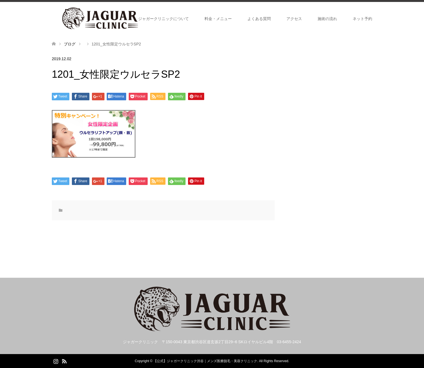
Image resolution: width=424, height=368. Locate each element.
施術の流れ (327, 18)
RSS (64, 360)
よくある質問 (259, 18)
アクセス (294, 18)
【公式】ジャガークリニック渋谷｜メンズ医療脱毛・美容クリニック (205, 361)
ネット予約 (362, 18)
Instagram (55, 360)
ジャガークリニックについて (163, 18)
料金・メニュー (218, 18)
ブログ (69, 44)
